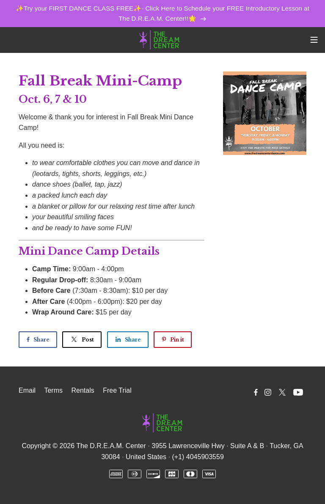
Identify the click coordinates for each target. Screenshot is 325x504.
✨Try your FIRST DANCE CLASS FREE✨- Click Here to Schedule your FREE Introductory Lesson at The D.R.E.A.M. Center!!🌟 (162, 13)
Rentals (82, 390)
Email (27, 390)
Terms (53, 390)
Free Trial (117, 390)
